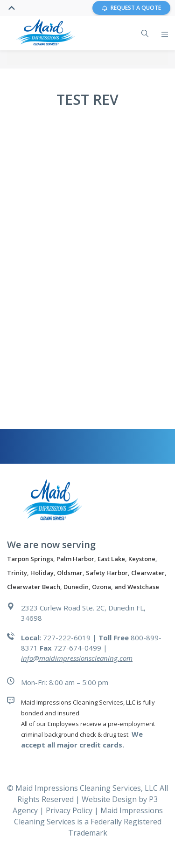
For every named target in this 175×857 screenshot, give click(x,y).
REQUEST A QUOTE (131, 8)
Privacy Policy (70, 810)
